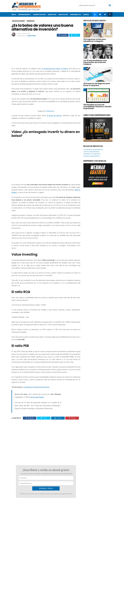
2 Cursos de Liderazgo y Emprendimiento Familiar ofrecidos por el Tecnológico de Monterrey (28, 506)
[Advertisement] (46, 52)
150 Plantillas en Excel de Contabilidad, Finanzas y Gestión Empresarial (97, 107)
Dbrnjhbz (20, 517)
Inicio (14, 15)
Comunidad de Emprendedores (93, 149)
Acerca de (46, 599)
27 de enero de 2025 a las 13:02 (41, 533)
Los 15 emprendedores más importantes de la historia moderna (95, 62)
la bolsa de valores (54, 115)
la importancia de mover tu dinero (55, 68)
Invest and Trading (37, 397)
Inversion (30, 21)
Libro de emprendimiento (91, 152)
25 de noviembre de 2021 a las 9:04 (34, 517)
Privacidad (65, 599)
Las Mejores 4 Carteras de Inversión (36, 387)
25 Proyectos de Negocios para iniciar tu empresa (96, 84)
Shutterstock (50, 111)
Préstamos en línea (24, 533)
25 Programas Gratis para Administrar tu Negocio (94, 40)
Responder (20, 528)
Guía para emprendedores (91, 156)
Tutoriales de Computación (91, 154)
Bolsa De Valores (18, 21)
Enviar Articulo (76, 599)
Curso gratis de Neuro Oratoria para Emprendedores (63, 505)
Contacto (55, 599)
